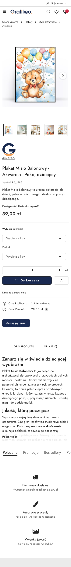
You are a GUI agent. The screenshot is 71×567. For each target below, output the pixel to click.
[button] (63, 75)
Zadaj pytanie (16, 323)
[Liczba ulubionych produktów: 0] (56, 11)
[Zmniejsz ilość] (5, 270)
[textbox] (29, 238)
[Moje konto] (56, 3)
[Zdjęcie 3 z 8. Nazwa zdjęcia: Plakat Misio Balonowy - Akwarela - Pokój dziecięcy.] (36, 130)
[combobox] (34, 238)
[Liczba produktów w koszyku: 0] (64, 11)
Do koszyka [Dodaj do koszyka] (27, 280)
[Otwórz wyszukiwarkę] (48, 11)
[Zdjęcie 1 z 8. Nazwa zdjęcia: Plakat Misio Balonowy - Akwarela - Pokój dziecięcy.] (8, 130)
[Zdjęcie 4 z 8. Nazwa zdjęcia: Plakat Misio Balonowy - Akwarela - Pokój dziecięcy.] (49, 130)
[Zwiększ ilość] (59, 270)
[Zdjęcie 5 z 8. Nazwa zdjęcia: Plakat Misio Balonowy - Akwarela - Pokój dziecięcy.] (63, 130)
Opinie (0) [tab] (50, 346)
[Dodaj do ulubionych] (61, 280)
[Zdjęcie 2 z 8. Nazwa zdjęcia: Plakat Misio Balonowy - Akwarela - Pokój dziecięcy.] (22, 130)
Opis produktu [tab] (24, 346)
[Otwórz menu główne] (4, 11)
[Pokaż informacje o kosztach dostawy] (46, 309)
